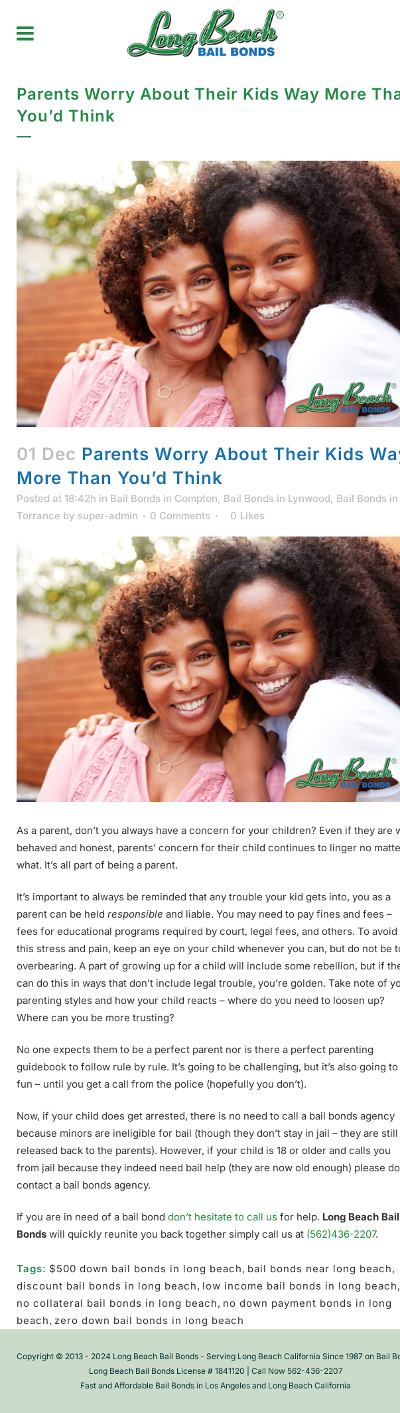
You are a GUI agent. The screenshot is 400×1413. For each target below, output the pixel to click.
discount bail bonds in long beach (107, 1286)
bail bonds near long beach (319, 1268)
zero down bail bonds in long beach (149, 1320)
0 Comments (180, 515)
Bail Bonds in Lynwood (277, 498)
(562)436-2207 (340, 1234)
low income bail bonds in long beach (299, 1286)
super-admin (108, 515)
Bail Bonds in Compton (164, 498)
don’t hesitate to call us (222, 1216)
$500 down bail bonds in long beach (145, 1268)
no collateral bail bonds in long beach (117, 1303)
